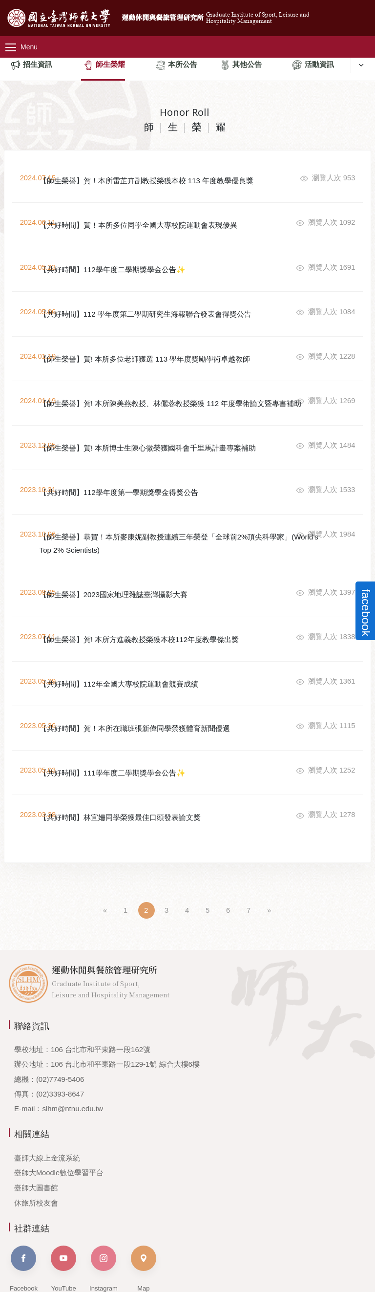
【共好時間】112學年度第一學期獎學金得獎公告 (146, 486)
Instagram (103, 1230)
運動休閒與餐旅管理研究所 (191, 14)
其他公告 (241, 65)
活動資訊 (313, 65)
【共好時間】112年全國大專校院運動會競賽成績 (146, 661)
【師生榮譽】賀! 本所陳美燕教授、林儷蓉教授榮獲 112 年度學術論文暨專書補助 (172, 386)
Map (143, 1230)
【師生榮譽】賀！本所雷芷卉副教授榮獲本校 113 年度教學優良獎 (174, 178)
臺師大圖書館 (36, 1149)
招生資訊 (31, 65)
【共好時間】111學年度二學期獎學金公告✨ (140, 741)
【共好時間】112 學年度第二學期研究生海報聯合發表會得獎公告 (173, 299)
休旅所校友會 (36, 1164)
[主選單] (29, 38)
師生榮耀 (104, 65)
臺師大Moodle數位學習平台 (59, 1135)
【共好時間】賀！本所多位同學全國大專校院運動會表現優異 (166, 219)
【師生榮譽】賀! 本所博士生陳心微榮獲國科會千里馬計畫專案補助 (171, 440)
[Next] (269, 872)
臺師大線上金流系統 (47, 1120)
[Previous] (105, 872)
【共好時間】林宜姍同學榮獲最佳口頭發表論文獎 (147, 781)
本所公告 (176, 65)
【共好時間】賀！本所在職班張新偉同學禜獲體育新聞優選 (162, 701)
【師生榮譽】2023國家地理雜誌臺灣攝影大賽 (141, 580)
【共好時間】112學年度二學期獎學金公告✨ (140, 259)
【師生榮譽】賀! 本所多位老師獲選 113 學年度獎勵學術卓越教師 (172, 339)
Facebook (24, 1230)
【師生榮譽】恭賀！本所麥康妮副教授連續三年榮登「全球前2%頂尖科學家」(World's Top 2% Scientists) (171, 533)
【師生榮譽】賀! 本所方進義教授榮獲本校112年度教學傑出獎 (166, 621)
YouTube (63, 1230)
